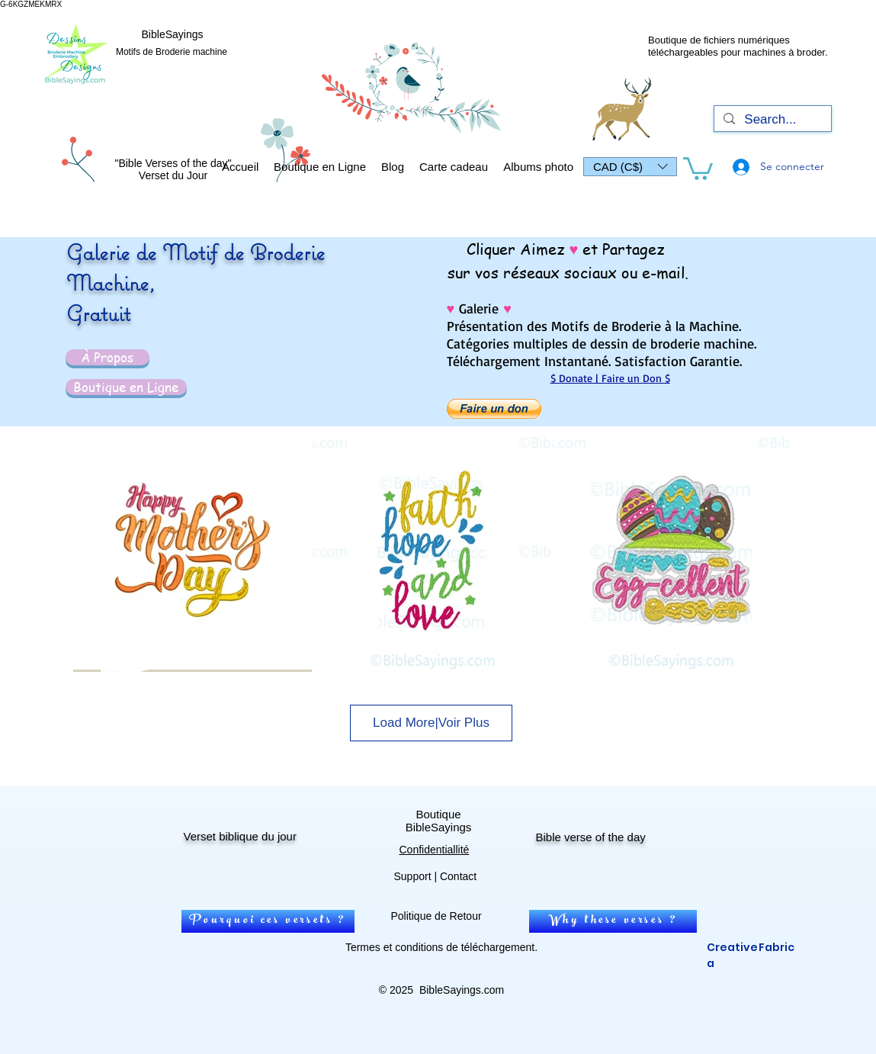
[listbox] (630, 166)
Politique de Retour (436, 916)
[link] (698, 167)
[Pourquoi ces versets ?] (268, 921)
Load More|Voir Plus (431, 722)
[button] (630, 166)
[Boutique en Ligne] (126, 387)
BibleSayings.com (461, 990)
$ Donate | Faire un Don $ (610, 377)
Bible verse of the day (591, 837)
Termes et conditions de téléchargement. (441, 947)
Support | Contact (435, 876)
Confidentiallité (434, 850)
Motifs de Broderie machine (171, 52)
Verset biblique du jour (240, 836)
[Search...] (771, 119)
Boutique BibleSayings (439, 821)
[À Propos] (107, 357)
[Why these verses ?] (613, 921)
